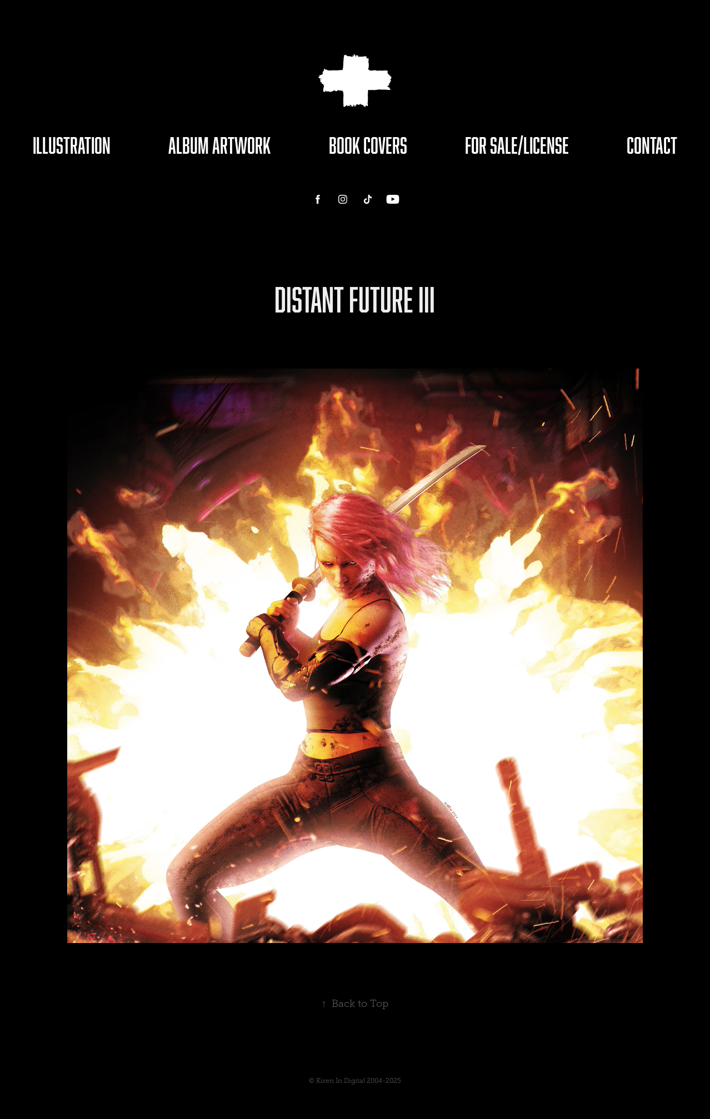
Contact (652, 145)
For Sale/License (517, 145)
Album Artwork (219, 145)
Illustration (72, 145)
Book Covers (368, 145)
